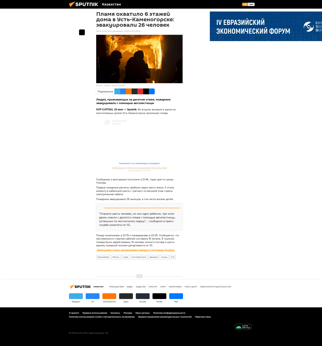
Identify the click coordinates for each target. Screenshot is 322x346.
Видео (130, 287)
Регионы (115, 257)
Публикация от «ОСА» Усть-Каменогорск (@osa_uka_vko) (139, 168)
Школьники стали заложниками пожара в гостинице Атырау (135, 250)
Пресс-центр (191, 287)
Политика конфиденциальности (169, 313)
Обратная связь (203, 317)
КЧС (172, 257)
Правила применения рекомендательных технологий (165, 317)
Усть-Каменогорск (138, 257)
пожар (125, 257)
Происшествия (103, 257)
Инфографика (175, 287)
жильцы (164, 257)
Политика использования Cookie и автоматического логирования (102, 317)
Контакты (115, 313)
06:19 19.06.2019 (103, 31)
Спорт (163, 287)
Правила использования (95, 313)
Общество (141, 287)
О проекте (74, 313)
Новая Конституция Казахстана (215, 287)
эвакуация (153, 257)
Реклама (128, 313)
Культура (153, 287)
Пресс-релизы (143, 313)
